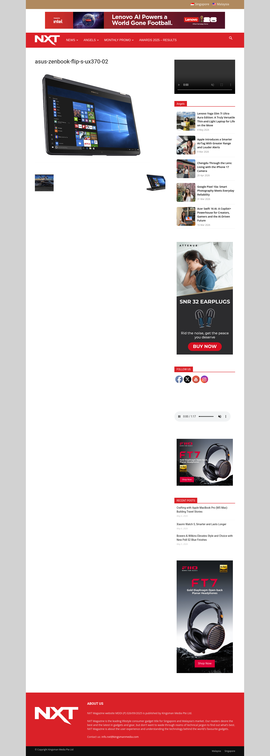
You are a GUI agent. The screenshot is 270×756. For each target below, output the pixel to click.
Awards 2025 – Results (157, 40)
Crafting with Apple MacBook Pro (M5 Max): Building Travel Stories (202, 509)
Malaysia (216, 751)
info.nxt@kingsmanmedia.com (120, 737)
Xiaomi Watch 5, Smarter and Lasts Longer (201, 524)
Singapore (230, 751)
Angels (91, 40)
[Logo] (49, 40)
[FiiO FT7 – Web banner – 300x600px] (205, 672)
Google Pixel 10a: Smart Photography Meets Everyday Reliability (215, 190)
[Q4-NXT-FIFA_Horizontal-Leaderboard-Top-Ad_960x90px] (135, 27)
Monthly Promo (119, 40)
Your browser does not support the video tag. (204, 77)
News (72, 40)
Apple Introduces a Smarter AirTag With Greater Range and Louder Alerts (214, 143)
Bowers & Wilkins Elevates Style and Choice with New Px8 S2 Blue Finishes (205, 537)
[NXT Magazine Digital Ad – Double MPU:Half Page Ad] (205, 353)
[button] (230, 38)
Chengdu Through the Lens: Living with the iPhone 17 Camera (214, 167)
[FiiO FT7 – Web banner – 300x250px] (205, 484)
